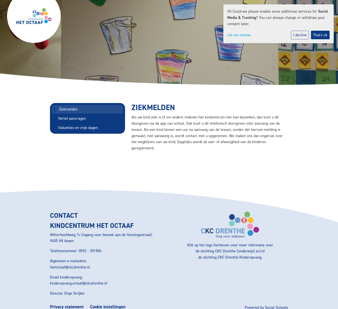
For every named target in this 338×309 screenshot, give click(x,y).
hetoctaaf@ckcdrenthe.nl (70, 267)
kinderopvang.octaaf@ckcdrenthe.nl (78, 283)
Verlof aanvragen (72, 118)
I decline (300, 35)
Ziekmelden (68, 109)
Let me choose (239, 35)
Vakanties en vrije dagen (78, 127)
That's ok (320, 35)
